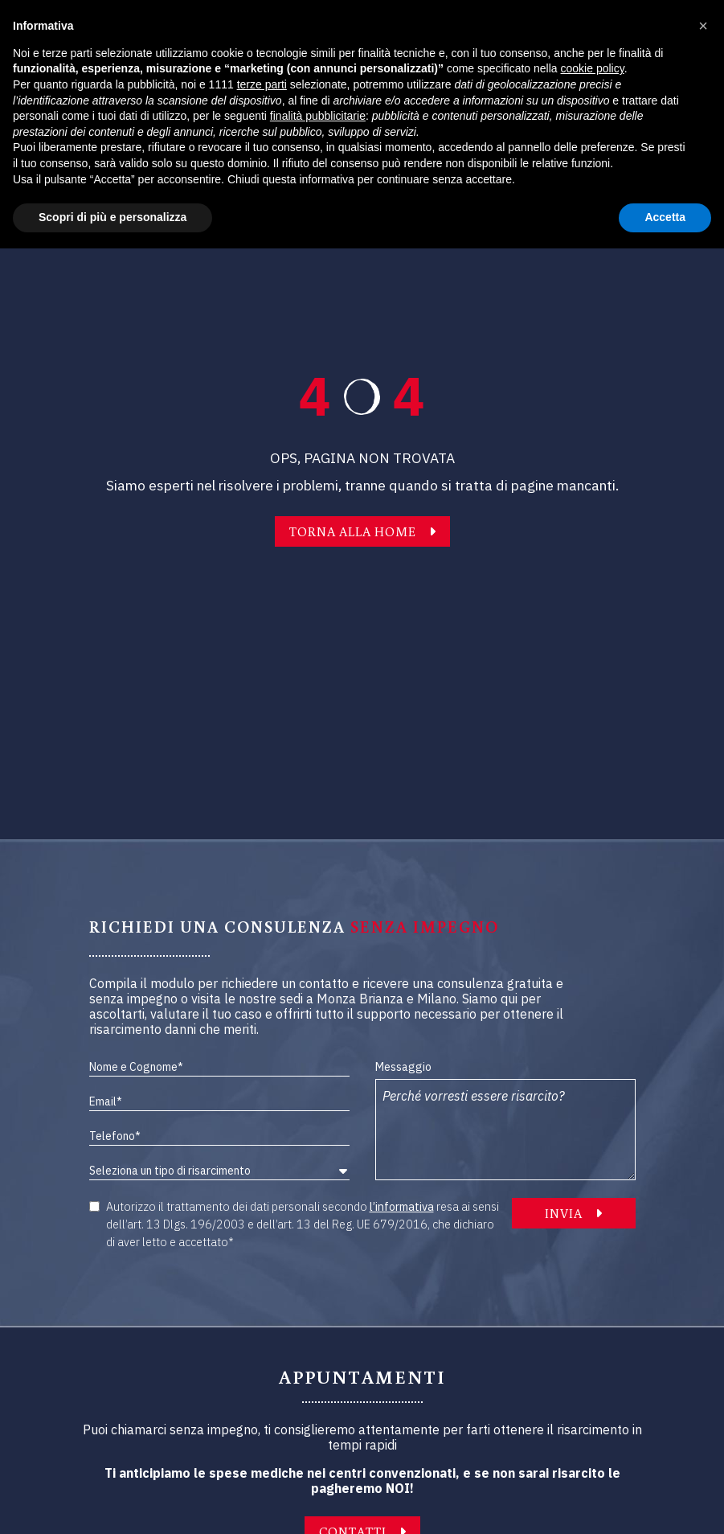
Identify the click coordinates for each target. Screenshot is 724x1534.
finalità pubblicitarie (318, 115)
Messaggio (403, 1067)
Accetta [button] (664, 217)
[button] (703, 26)
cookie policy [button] (592, 68)
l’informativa (402, 1206)
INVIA (573, 1213)
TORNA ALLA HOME (362, 531)
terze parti (262, 84)
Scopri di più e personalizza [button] (112, 217)
